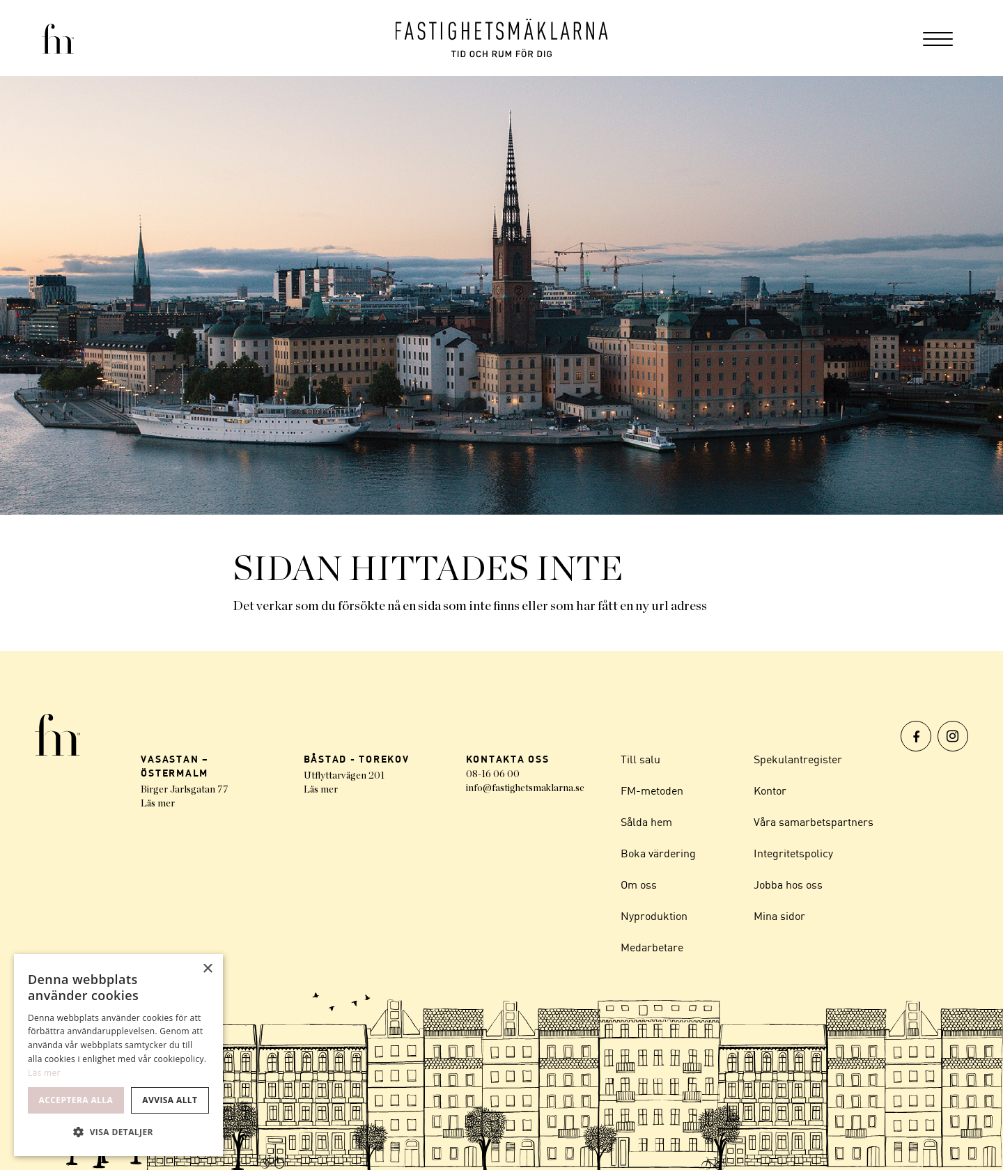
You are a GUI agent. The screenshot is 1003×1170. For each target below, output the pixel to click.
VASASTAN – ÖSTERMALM (175, 766)
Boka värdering (658, 853)
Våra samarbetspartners (813, 822)
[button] (118, 1132)
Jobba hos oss (788, 884)
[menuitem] (938, 38)
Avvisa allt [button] (169, 1100)
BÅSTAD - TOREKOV (357, 759)
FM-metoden (652, 790)
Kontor (770, 790)
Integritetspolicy (793, 853)
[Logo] (502, 38)
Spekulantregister (798, 759)
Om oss (639, 884)
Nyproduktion (654, 916)
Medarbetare (652, 947)
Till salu (640, 759)
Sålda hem (646, 822)
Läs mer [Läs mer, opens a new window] (44, 1073)
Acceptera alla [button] (76, 1100)
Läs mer (158, 804)
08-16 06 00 (493, 774)
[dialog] (118, 1055)
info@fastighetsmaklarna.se (525, 788)
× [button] (207, 969)
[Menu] (938, 38)
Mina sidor (779, 916)
